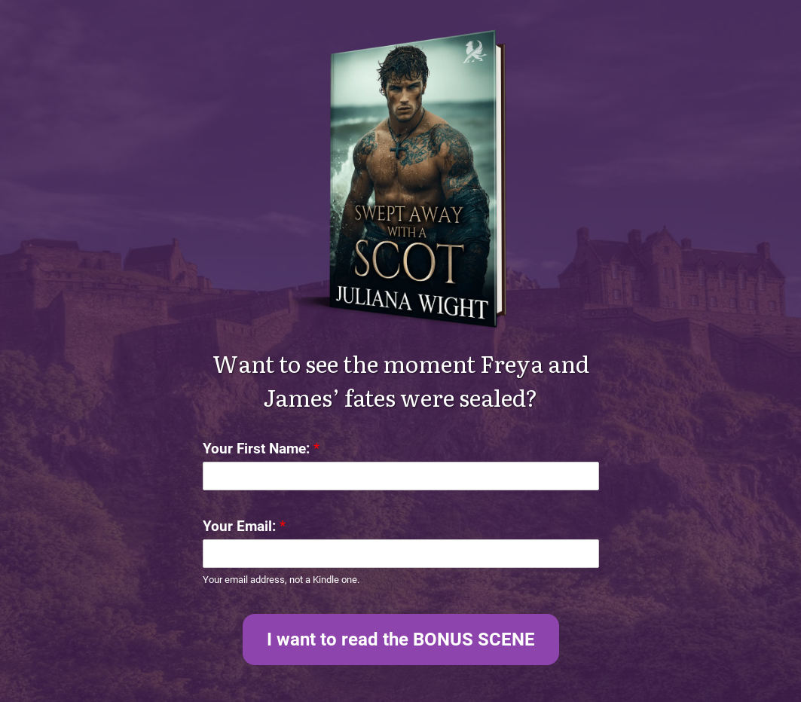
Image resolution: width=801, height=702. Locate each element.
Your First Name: (261, 448)
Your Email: (244, 526)
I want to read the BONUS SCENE (401, 639)
